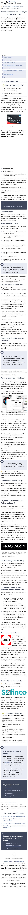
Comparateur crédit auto (11, 843)
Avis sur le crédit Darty (8, 74)
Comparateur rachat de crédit (12, 848)
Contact (6, 861)
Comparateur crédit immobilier (13, 845)
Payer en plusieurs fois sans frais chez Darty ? (13, 65)
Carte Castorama (9, 793)
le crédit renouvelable (16, 206)
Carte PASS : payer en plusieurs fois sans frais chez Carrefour (14, 826)
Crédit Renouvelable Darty (9, 62)
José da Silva (12, 802)
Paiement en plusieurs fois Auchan (13, 790)
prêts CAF (7, 762)
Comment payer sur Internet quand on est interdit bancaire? (13, 819)
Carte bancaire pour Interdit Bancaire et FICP (14, 816)
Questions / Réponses (8, 77)
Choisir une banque (7, 6)
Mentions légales (19, 861)
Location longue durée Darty (10, 68)
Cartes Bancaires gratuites (17, 6)
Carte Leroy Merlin (9, 796)
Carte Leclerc (8, 787)
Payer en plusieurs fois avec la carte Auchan (14, 823)
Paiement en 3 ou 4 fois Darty (10, 60)
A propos (11, 861)
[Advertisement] (14, 42)
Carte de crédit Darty (8, 57)
